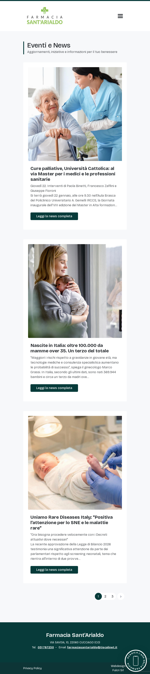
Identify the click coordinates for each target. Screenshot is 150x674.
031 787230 (46, 647)
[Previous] (120, 596)
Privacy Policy (32, 668)
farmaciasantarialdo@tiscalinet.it (92, 647)
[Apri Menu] (120, 16)
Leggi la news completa (54, 216)
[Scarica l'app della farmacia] (136, 661)
